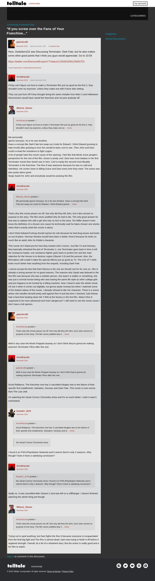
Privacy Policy (68, 571)
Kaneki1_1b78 (23, 411)
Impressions (18, 68)
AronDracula (22, 77)
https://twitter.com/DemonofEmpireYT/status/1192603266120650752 (46, 61)
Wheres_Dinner (24, 108)
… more (68, 128)
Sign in (10, 556)
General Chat (54, 46)
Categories (138, 15)
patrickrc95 (22, 42)
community (34, 3)
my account (140, 3)
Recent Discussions (115, 38)
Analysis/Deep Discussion (32, 68)
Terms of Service (54, 571)
